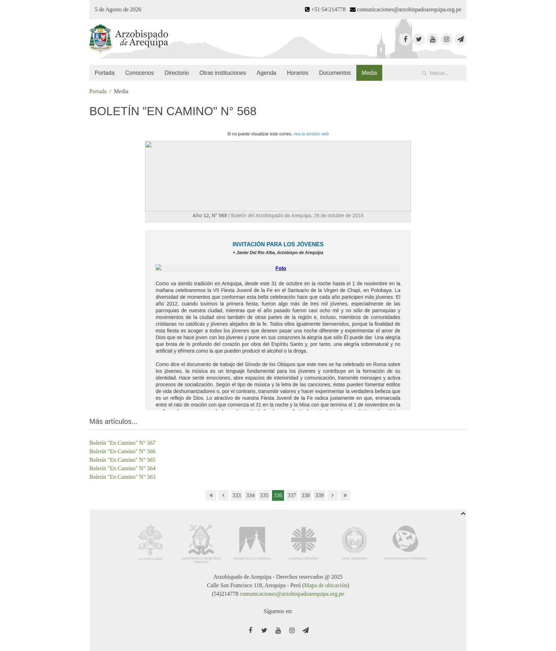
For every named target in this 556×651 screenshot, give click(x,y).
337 (292, 495)
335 (264, 495)
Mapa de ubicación (325, 585)
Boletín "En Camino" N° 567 (122, 443)
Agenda (266, 73)
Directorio (177, 73)
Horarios (297, 73)
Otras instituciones (222, 73)
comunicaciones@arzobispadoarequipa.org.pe (292, 594)
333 (236, 495)
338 (305, 495)
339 (319, 495)
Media (369, 73)
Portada (105, 73)
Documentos (335, 73)
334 (250, 495)
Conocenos (139, 73)
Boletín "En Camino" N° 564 (122, 468)
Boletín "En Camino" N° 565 (122, 460)
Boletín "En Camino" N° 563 (122, 477)
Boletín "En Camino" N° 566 (122, 451)
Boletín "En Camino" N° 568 (172, 111)
